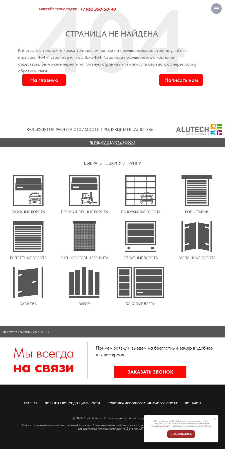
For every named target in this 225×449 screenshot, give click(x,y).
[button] (181, 80)
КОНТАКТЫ (193, 403)
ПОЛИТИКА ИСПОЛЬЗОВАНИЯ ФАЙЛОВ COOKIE (142, 403)
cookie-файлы (175, 421)
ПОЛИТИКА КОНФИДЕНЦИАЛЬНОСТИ (72, 403)
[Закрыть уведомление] (215, 418)
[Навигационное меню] (216, 8)
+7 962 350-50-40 (98, 9)
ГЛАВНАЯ (30, 403)
